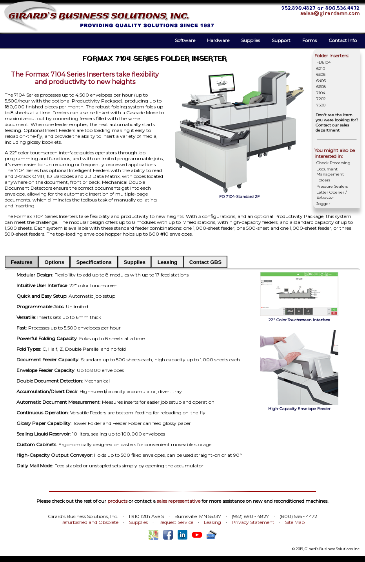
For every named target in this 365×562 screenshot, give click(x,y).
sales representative (178, 501)
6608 (321, 86)
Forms (309, 40)
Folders (323, 180)
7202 (321, 98)
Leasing (167, 262)
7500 (320, 105)
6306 (320, 74)
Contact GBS (205, 262)
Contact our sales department (332, 128)
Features (22, 262)
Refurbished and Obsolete (89, 522)
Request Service (175, 522)
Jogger (323, 203)
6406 (321, 80)
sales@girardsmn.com (330, 13)
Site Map (295, 522)
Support (281, 40)
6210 (320, 68)
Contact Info (343, 40)
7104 (320, 92)
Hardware (218, 40)
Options (54, 262)
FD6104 (323, 62)
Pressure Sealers (332, 186)
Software (185, 40)
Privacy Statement (253, 522)
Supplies (250, 40)
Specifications (94, 262)
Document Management (330, 172)
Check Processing (333, 162)
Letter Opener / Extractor (331, 195)
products (117, 501)
